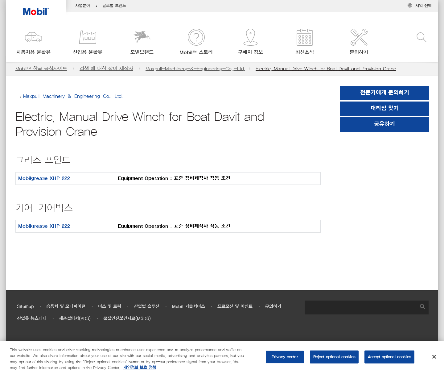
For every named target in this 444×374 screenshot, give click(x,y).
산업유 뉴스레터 (32, 318)
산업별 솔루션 (146, 306)
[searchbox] (360, 307)
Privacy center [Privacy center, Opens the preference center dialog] (285, 357)
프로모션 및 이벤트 (235, 306)
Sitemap (25, 306)
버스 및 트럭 (109, 306)
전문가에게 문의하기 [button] (384, 93)
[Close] (434, 357)
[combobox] (367, 307)
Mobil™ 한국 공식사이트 (41, 68)
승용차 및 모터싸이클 (65, 306)
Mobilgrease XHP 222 (44, 178)
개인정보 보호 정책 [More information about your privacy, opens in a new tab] (139, 367)
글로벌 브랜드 (114, 6)
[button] (33, 42)
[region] (222, 357)
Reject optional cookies (334, 357)
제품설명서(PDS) (75, 318)
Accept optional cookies (389, 357)
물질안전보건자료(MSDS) (127, 318)
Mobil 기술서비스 (188, 306)
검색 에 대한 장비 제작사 (106, 68)
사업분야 (82, 6)
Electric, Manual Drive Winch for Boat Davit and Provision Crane (326, 68)
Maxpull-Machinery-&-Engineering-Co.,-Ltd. (195, 68)
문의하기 (273, 306)
